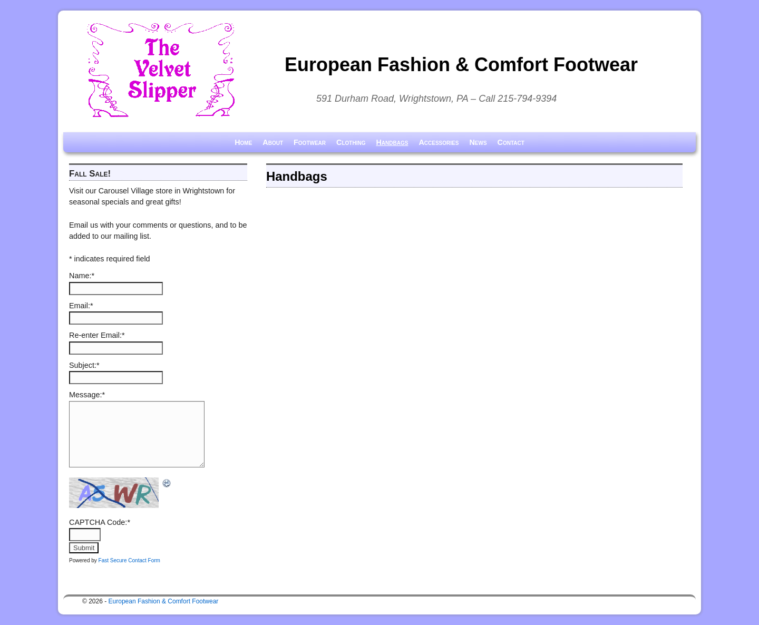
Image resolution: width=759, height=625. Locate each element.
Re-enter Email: (97, 335)
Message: (87, 394)
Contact (511, 142)
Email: (81, 305)
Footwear (310, 142)
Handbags (392, 142)
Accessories (439, 142)
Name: (81, 275)
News (477, 142)
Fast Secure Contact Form (129, 560)
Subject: (84, 365)
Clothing (350, 142)
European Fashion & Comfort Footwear (461, 64)
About (272, 142)
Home (243, 142)
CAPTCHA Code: (99, 522)
